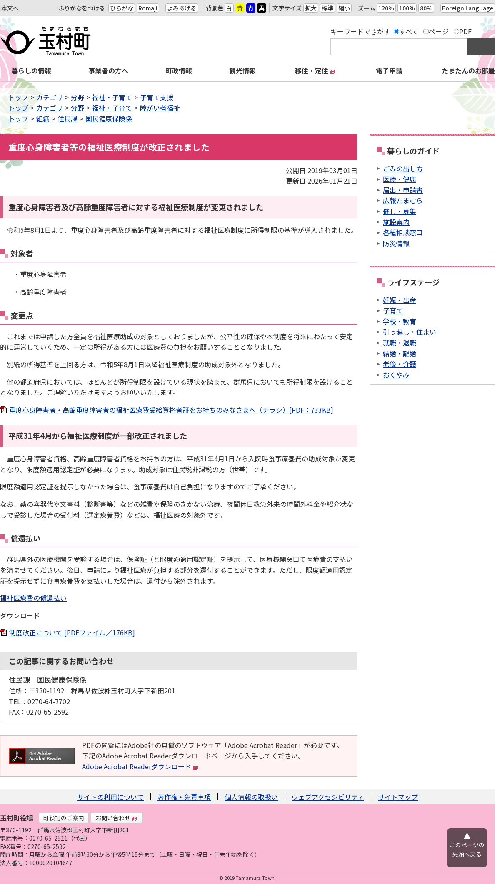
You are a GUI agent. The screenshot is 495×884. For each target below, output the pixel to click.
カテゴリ (49, 97)
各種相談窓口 (403, 232)
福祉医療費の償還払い (33, 598)
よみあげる (181, 8)
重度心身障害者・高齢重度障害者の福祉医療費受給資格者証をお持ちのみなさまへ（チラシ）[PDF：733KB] (171, 410)
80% (426, 8)
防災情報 (396, 243)
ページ (439, 31)
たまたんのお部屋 (468, 70)
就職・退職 (399, 342)
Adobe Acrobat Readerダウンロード (140, 766)
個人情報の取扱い (251, 797)
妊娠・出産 (399, 300)
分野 (77, 97)
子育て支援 (156, 97)
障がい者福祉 (160, 108)
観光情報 (242, 70)
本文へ (10, 8)
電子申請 (389, 70)
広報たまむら (403, 200)
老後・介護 (399, 364)
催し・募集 (399, 211)
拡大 (311, 8)
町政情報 (178, 70)
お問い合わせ (116, 817)
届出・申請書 (403, 190)
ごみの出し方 (403, 169)
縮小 (344, 8)
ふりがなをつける (81, 8)
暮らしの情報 (31, 70)
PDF (465, 31)
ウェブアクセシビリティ (328, 797)
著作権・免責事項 (184, 797)
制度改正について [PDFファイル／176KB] (72, 632)
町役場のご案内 (63, 817)
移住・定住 (315, 70)
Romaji (148, 8)
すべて (408, 31)
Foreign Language (467, 8)
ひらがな (121, 8)
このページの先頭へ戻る (467, 849)
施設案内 (396, 222)
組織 (43, 118)
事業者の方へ (108, 70)
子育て (393, 310)
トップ (18, 97)
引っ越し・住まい (409, 332)
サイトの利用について (110, 797)
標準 (327, 8)
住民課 (68, 118)
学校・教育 (399, 321)
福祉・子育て (112, 97)
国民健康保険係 (108, 118)
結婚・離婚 (399, 353)
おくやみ (396, 375)
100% (407, 8)
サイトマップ (398, 797)
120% (386, 8)
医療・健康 (399, 179)
